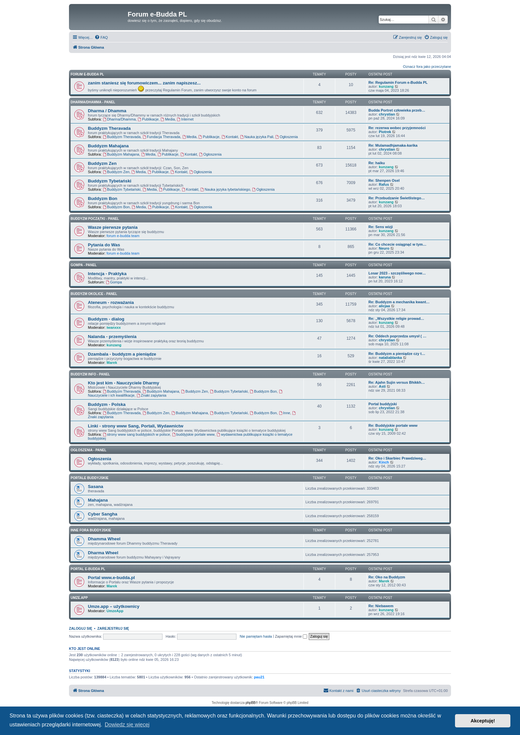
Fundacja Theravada (161, 137)
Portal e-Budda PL (88, 569)
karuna (385, 277)
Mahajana (98, 500)
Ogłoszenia (286, 137)
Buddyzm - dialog (106, 319)
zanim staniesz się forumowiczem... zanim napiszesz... (144, 82)
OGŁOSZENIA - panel (88, 450)
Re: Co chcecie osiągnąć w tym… (397, 244)
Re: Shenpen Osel (384, 180)
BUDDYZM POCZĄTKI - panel (95, 218)
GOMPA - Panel (84, 265)
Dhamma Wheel (104, 538)
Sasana (95, 486)
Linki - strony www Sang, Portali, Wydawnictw (135, 425)
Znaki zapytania (151, 395)
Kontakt (230, 137)
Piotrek (385, 132)
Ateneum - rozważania (111, 302)
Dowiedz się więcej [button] (127, 724)
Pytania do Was (104, 244)
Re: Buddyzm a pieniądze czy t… (396, 354)
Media (168, 119)
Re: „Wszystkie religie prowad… (396, 318)
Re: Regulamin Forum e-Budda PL (397, 82)
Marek (111, 363)
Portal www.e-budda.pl (111, 577)
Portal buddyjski (382, 404)
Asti (382, 386)
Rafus (384, 184)
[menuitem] (101, 37)
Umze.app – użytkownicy (113, 606)
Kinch (384, 462)
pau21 (259, 677)
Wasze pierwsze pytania (113, 227)
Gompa (114, 282)
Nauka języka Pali (256, 137)
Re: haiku (376, 163)
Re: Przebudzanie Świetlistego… (396, 198)
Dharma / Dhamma (107, 110)
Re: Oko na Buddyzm (386, 577)
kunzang (386, 86)
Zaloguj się (80, 628)
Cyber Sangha (102, 514)
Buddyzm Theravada (109, 128)
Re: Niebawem (380, 606)
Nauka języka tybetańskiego (225, 189)
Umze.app (79, 598)
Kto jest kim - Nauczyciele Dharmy (123, 382)
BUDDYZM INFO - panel (90, 374)
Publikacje (148, 119)
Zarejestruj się (113, 628)
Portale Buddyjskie (89, 478)
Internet (185, 119)
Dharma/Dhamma (119, 119)
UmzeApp (114, 611)
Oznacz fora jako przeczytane (427, 67)
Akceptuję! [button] (483, 720)
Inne (284, 413)
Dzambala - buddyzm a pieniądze (122, 354)
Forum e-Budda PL (87, 74)
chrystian (387, 114)
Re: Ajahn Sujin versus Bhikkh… (396, 382)
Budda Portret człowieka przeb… (396, 110)
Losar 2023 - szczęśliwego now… (397, 273)
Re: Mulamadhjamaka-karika (393, 145)
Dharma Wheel (103, 552)
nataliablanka (390, 358)
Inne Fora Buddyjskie (91, 530)
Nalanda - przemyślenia (112, 336)
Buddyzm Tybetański (109, 180)
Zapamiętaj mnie (291, 636)
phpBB (251, 703)
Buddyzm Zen (102, 163)
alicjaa (384, 306)
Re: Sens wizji (380, 227)
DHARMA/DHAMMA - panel (93, 102)
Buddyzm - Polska (107, 404)
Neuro (384, 248)
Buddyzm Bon (102, 198)
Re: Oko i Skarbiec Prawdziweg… (397, 458)
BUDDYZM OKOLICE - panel (94, 294)
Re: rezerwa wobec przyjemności (396, 128)
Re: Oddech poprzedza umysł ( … (397, 336)
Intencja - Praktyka (107, 273)
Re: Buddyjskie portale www (393, 425)
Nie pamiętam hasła (256, 636)
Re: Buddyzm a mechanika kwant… (399, 302)
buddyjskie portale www (193, 434)
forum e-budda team (122, 236)
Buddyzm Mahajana (108, 145)
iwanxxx (113, 327)
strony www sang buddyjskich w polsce (136, 434)
